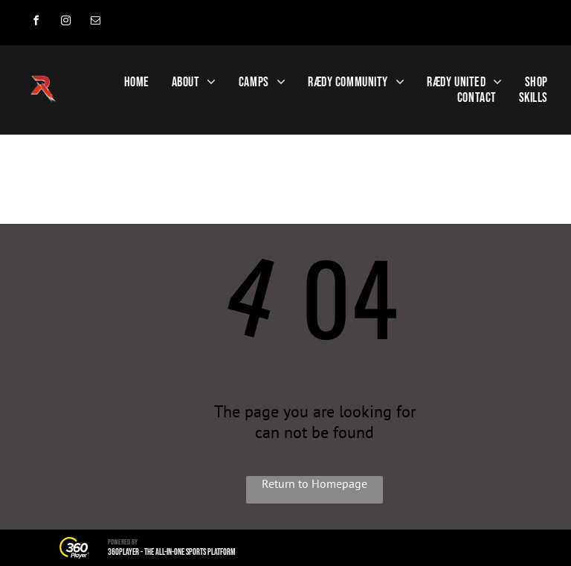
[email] (95, 22)
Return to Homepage (314, 483)
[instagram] (65, 22)
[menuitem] (137, 82)
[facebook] (35, 22)
